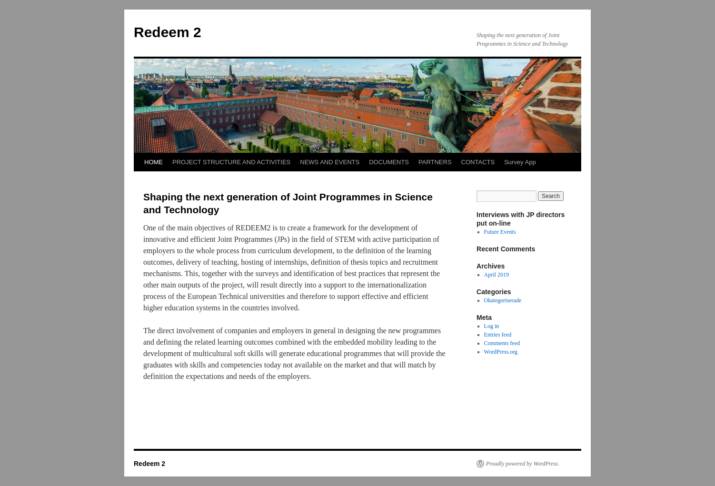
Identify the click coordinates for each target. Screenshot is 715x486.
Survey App (520, 162)
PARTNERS (435, 162)
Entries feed (498, 334)
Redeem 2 (167, 32)
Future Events (500, 231)
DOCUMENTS (389, 162)
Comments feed (502, 343)
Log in (491, 326)
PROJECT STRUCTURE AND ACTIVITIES (231, 162)
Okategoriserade (503, 300)
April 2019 (496, 274)
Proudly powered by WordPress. (522, 463)
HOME (153, 162)
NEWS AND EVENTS (329, 162)
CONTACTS (478, 162)
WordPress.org (500, 351)
